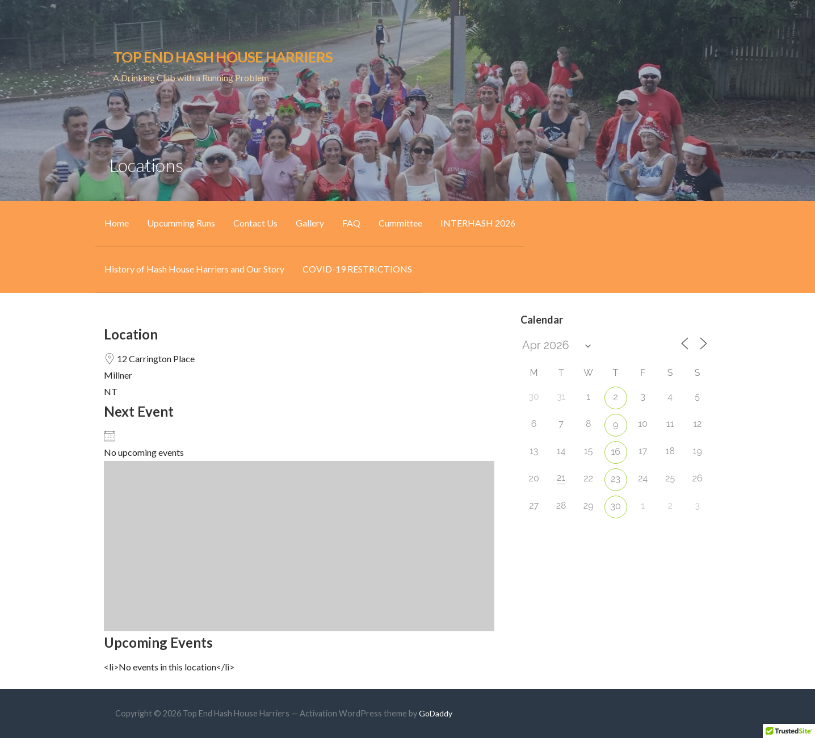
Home (116, 222)
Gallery (310, 222)
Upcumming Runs (181, 222)
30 (616, 506)
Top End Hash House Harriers (223, 56)
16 (615, 451)
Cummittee (400, 222)
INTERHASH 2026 (477, 222)
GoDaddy (435, 713)
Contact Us (255, 222)
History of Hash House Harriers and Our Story (194, 268)
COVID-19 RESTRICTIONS (357, 268)
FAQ (351, 222)
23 (615, 478)
